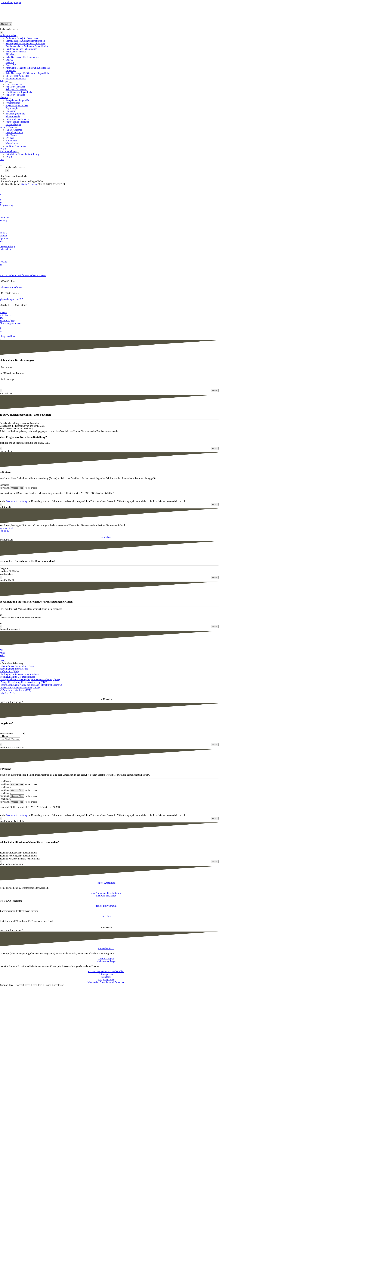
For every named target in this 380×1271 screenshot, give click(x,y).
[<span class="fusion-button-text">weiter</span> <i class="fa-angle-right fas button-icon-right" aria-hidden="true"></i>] (215, 391)
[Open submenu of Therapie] (9, 98)
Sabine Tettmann (29, 184)
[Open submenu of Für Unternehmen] (18, 152)
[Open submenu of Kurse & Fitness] (16, 127)
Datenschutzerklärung (16, 502)
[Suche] (7, 170)
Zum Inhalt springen (11, 2)
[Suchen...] (25, 29)
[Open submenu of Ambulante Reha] (17, 36)
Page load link (8, 336)
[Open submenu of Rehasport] (10, 82)
